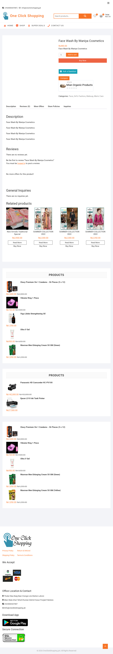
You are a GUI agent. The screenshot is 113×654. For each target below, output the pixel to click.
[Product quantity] (62, 55)
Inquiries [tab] (67, 106)
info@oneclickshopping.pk (30, 8)
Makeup (89, 96)
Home (8, 25)
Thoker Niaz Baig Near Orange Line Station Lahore (23, 596)
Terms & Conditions (24, 555)
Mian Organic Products (79, 84)
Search (85, 16)
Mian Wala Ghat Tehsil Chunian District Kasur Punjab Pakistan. (28, 600)
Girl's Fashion (80, 96)
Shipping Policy (8, 555)
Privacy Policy (7, 551)
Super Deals (36, 25)
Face (71, 96)
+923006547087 (10, 604)
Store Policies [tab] (54, 106)
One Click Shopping (27, 16)
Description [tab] (11, 106)
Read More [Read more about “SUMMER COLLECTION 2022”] (43, 243)
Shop (20, 25)
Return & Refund (23, 551)
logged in (21, 163)
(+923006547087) (10, 8)
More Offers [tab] (39, 106)
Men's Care (98, 96)
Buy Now (82, 61)
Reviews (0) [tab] (25, 106)
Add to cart (72, 55)
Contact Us (55, 25)
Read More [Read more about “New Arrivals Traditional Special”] (17, 243)
